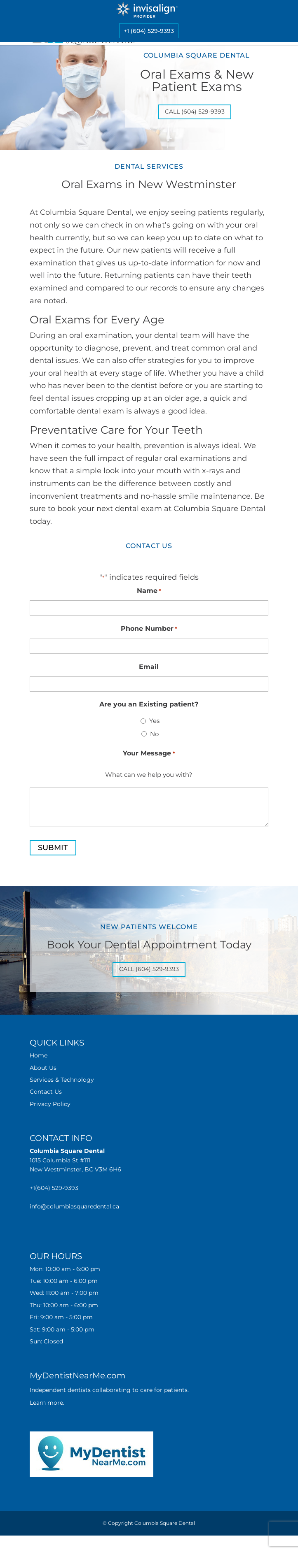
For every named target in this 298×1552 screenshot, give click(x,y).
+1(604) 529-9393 (54, 1188)
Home (38, 1055)
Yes (154, 721)
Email (149, 667)
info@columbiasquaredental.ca (74, 1206)
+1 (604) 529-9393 (149, 31)
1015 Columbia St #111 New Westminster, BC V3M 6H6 (75, 1160)
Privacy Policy (50, 1104)
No (154, 734)
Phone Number (149, 629)
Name (149, 591)
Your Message (149, 753)
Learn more (46, 1402)
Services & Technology (62, 1079)
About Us (43, 1067)
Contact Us (46, 1091)
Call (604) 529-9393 (195, 111)
